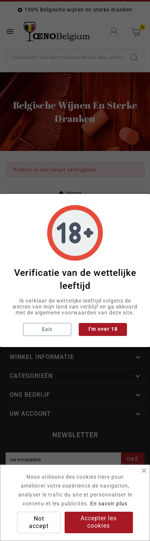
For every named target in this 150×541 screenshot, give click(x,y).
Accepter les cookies (99, 522)
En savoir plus (108, 504)
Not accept (39, 522)
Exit (47, 329)
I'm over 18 (103, 329)
